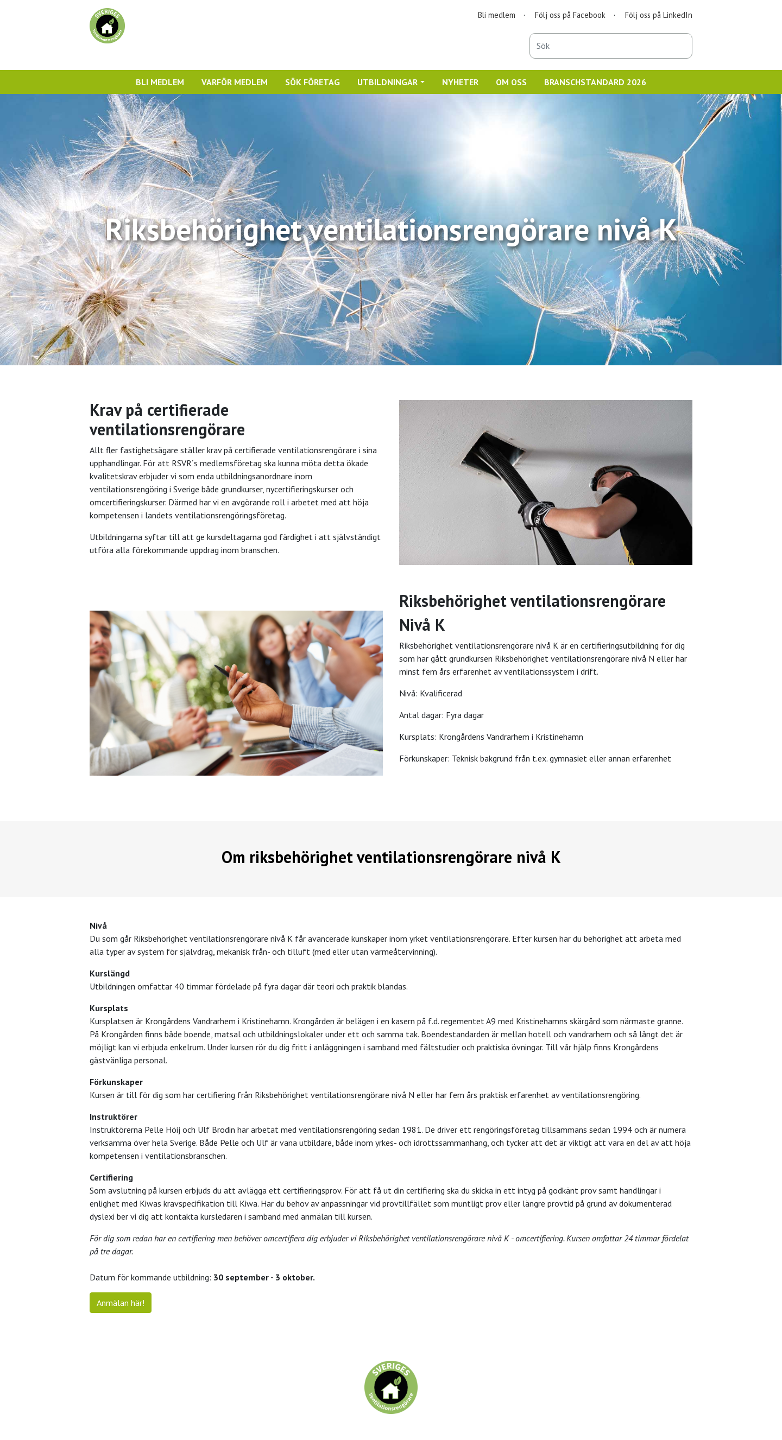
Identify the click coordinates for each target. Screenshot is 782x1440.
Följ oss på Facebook (570, 15)
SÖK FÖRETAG (312, 82)
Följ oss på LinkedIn (658, 15)
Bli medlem (496, 15)
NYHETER (460, 82)
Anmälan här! (120, 1302)
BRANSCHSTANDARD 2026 (595, 82)
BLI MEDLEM (160, 82)
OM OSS (511, 82)
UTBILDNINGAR (387, 82)
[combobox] (610, 46)
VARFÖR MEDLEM (234, 82)
